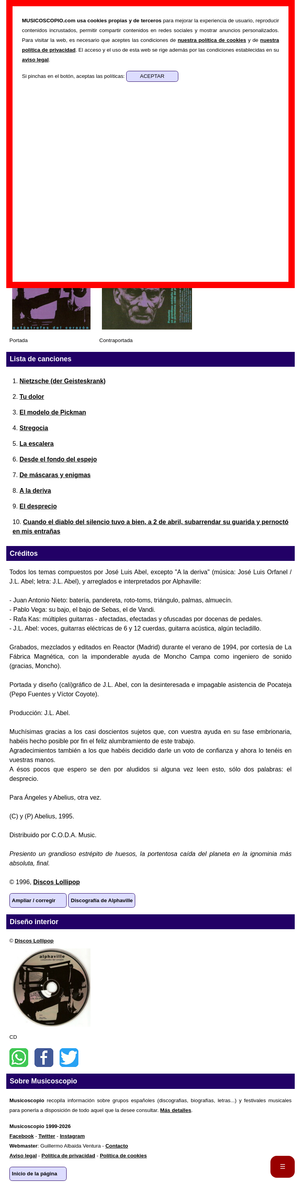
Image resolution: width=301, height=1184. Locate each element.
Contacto (116, 1146)
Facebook (43, 1057)
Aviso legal (23, 1156)
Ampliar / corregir (33, 900)
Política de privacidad (68, 1156)
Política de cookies (123, 1156)
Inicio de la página (34, 1174)
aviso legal (35, 60)
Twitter (69, 1057)
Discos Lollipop (56, 882)
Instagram (72, 1136)
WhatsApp (18, 1057)
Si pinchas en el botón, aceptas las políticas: (74, 76)
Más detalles (175, 1110)
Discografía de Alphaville (102, 900)
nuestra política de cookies (212, 40)
